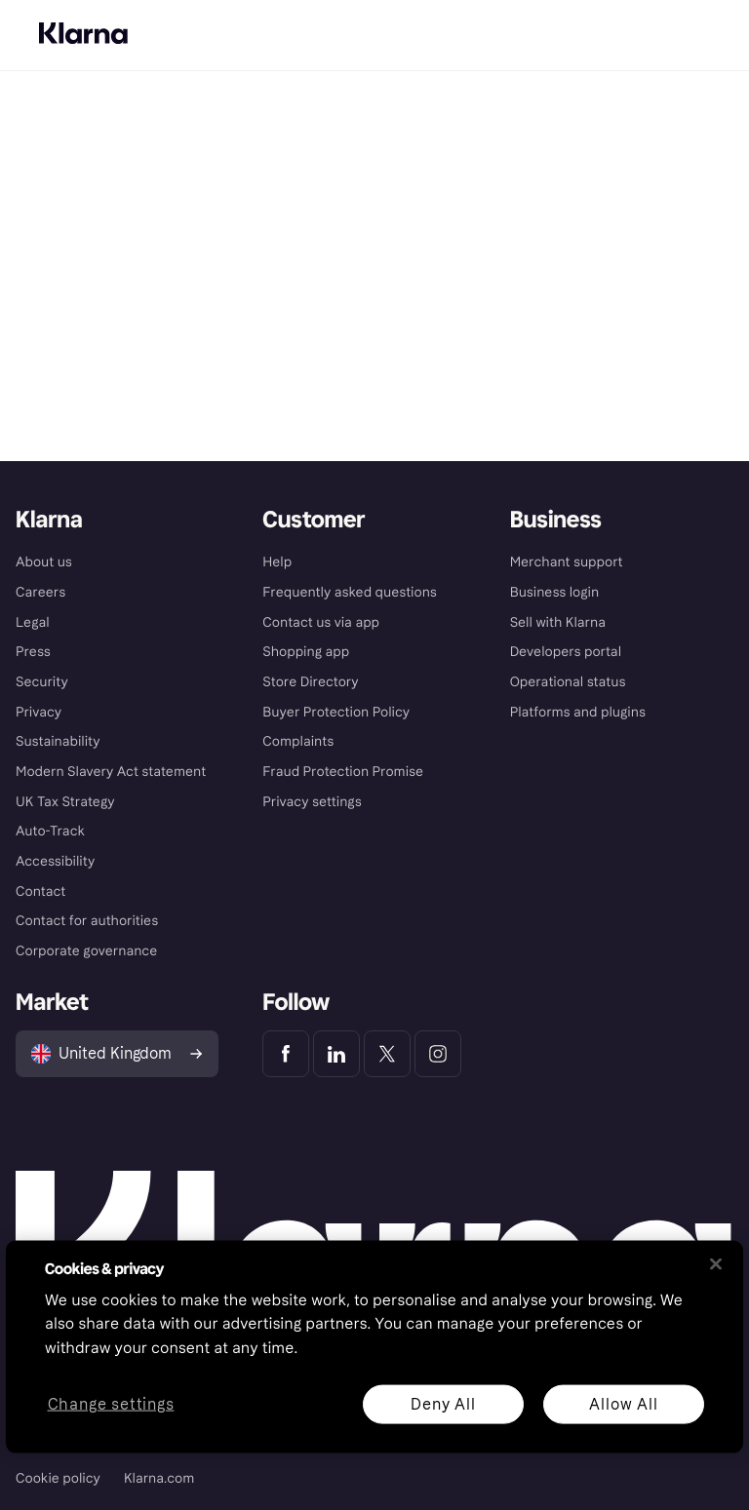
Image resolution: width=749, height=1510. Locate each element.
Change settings (111, 1404)
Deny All (443, 1403)
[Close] (715, 1263)
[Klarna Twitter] (387, 1053)
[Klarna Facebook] (285, 1053)
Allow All (623, 1403)
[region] (374, 1346)
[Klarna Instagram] (437, 1053)
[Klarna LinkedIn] (336, 1053)
